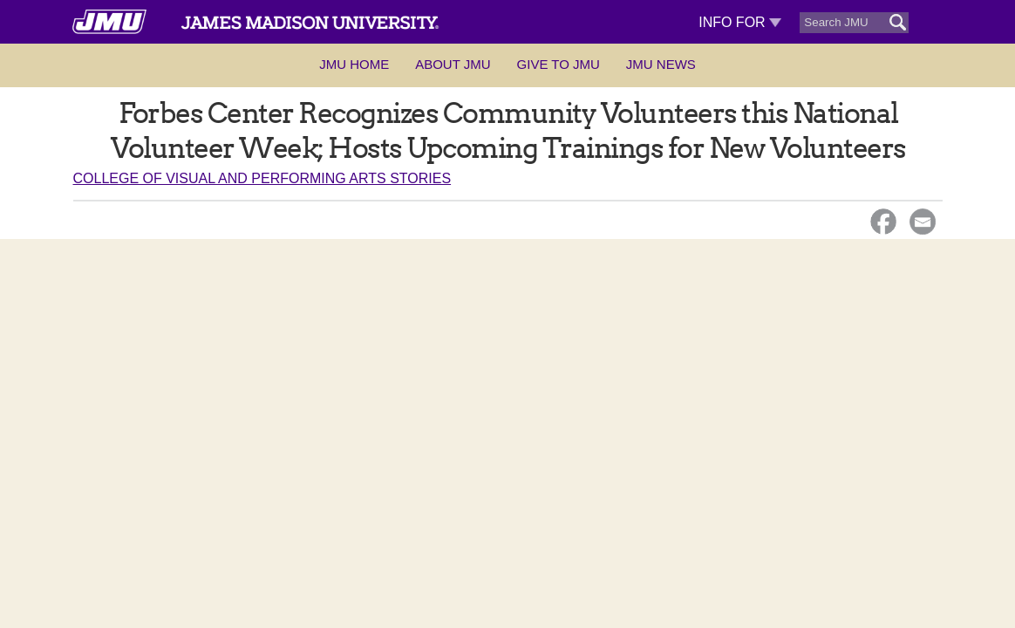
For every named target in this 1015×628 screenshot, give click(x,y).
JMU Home (354, 64)
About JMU (452, 64)
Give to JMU (558, 64)
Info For (739, 22)
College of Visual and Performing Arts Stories (262, 178)
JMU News (661, 64)
